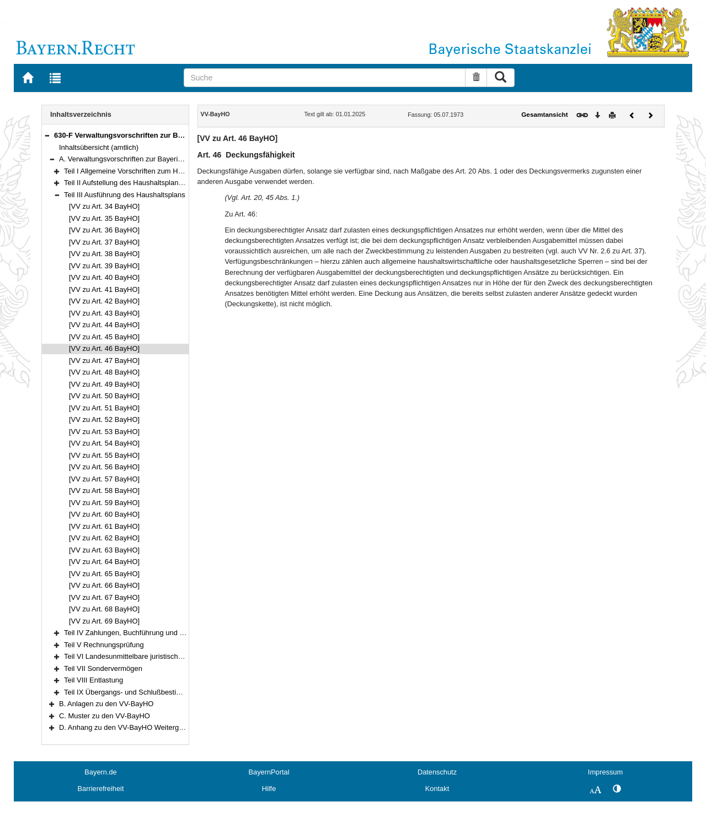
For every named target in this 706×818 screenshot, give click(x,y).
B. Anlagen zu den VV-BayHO (106, 704)
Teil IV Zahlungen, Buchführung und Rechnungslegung (150, 633)
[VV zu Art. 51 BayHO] (104, 408)
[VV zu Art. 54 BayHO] (104, 443)
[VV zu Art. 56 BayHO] (104, 467)
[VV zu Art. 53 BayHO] (104, 431)
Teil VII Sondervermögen (103, 668)
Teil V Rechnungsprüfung (104, 645)
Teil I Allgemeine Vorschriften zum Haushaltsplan (141, 171)
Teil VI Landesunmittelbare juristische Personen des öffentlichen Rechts (177, 656)
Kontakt (437, 788)
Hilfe (269, 788)
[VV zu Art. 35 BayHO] (104, 218)
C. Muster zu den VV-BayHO (104, 716)
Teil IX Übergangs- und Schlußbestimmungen (136, 692)
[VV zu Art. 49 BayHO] (104, 384)
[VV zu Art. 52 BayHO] (104, 419)
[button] (47, 135)
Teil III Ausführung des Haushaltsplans (124, 195)
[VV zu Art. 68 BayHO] (104, 609)
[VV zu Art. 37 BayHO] (104, 242)
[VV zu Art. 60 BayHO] (104, 514)
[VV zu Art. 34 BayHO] (104, 206)
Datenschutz (437, 772)
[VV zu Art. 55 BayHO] (104, 455)
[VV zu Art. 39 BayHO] (104, 266)
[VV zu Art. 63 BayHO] (104, 550)
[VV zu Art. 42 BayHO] (104, 301)
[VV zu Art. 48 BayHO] (104, 372)
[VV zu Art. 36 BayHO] (104, 230)
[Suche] (325, 77)
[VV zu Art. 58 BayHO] (104, 490)
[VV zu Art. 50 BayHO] (104, 396)
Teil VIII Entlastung (93, 680)
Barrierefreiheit (101, 788)
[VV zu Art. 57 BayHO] (104, 479)
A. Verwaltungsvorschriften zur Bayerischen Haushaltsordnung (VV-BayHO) (178, 159)
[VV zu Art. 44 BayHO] (104, 325)
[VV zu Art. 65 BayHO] (104, 574)
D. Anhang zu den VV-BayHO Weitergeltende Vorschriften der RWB (166, 727)
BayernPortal (269, 772)
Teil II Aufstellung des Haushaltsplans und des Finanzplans (157, 182)
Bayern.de (100, 772)
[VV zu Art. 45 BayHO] (104, 337)
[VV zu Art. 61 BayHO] (104, 526)
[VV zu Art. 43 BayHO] (104, 313)
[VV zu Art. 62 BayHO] (104, 538)
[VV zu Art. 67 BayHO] (104, 597)
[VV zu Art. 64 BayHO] (104, 561)
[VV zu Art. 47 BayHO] (104, 360)
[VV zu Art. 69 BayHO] (104, 621)
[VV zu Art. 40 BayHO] (104, 277)
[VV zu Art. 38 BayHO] (104, 254)
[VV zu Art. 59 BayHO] (104, 503)
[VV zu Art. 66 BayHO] (104, 585)
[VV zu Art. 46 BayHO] (104, 348)
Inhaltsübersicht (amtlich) (98, 147)
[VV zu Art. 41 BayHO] (104, 289)
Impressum (605, 772)
